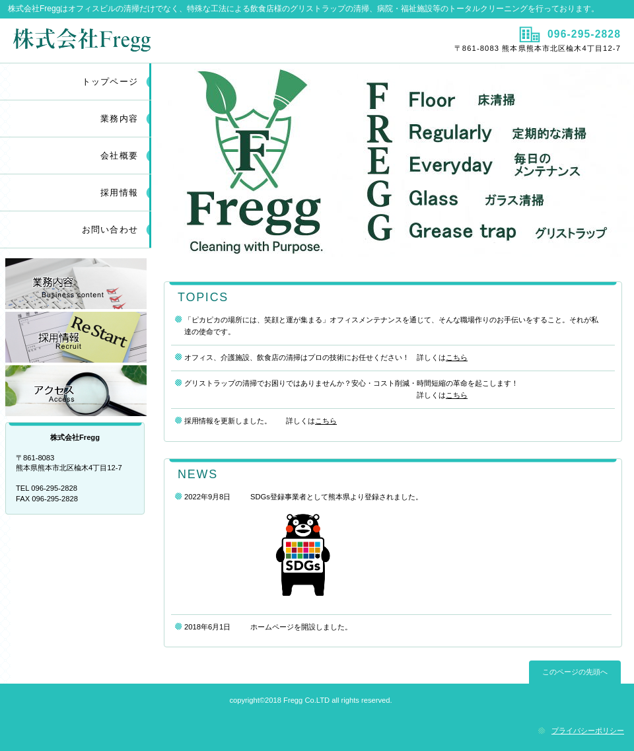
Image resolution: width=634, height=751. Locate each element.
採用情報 (119, 192)
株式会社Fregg (156, 40)
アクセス (76, 390)
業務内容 (76, 283)
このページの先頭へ (575, 672)
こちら (457, 357)
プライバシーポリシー (587, 730)
